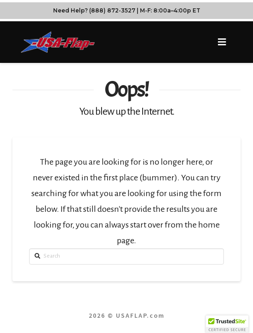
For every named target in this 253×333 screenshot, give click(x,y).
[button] (222, 42)
